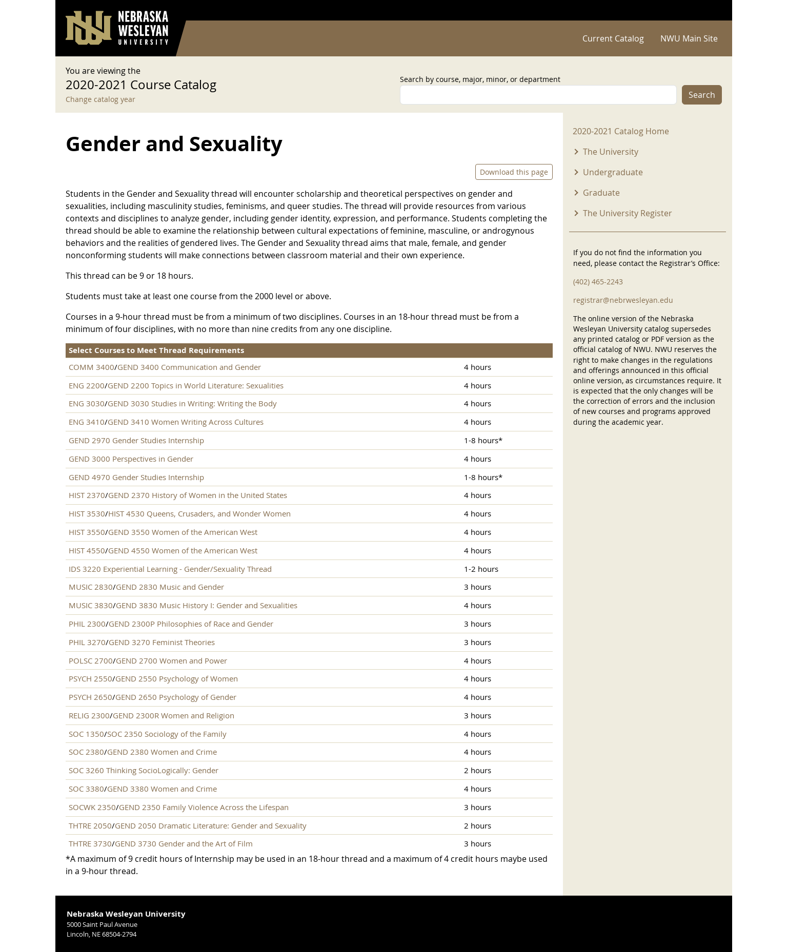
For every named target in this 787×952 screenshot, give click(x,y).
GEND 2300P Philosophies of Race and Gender (191, 623)
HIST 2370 (87, 495)
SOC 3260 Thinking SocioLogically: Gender (143, 770)
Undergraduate (613, 172)
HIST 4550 (87, 550)
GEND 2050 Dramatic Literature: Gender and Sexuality (211, 825)
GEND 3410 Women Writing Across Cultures (186, 422)
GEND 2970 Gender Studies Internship (136, 440)
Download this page (514, 172)
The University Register (627, 213)
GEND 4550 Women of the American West (182, 550)
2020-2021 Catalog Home (621, 131)
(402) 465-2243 (598, 281)
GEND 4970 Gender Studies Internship (136, 477)
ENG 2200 (87, 385)
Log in (708, 10)
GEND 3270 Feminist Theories (162, 642)
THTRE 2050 (90, 825)
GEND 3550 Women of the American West (182, 532)
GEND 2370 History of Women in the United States (197, 495)
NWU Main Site (689, 38)
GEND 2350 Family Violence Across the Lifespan (204, 807)
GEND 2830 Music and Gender (170, 587)
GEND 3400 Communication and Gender (189, 367)
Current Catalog (613, 38)
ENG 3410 (87, 422)
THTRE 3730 (90, 843)
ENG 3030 (87, 403)
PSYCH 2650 (90, 697)
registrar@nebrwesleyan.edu (623, 300)
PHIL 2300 (87, 623)
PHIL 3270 (87, 642)
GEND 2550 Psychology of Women (176, 678)
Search (702, 94)
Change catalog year (100, 99)
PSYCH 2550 (90, 678)
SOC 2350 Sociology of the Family (167, 734)
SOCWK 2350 (92, 807)
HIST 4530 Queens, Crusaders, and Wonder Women (199, 513)
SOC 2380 (86, 752)
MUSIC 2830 (91, 587)
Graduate (601, 192)
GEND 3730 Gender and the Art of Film (184, 843)
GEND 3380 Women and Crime (162, 788)
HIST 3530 (87, 513)
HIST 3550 (87, 532)
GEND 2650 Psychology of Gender (175, 697)
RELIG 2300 (89, 715)
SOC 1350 (86, 734)
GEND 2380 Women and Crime (162, 752)
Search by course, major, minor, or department (480, 79)
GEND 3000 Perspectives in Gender (131, 458)
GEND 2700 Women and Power (171, 660)
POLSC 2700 (91, 660)
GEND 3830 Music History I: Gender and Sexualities (206, 605)
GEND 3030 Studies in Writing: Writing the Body (192, 403)
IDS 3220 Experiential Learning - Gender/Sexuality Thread (170, 569)
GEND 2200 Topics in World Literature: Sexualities (196, 385)
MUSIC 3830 (91, 605)
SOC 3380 (86, 788)
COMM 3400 (91, 367)
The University (610, 151)
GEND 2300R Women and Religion (173, 715)
